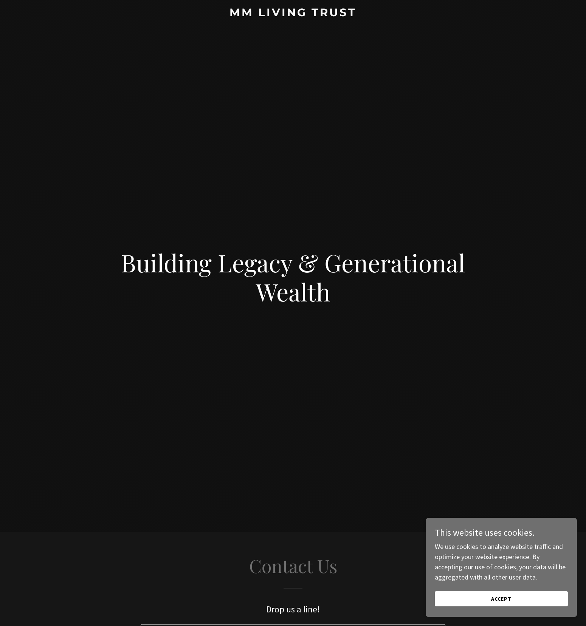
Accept (501, 598)
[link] (293, 13)
